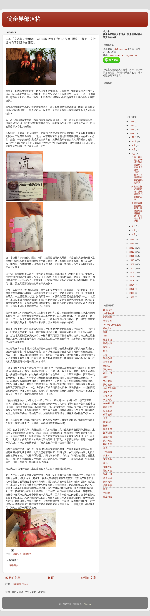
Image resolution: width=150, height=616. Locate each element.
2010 (132, 260)
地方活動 (107, 381)
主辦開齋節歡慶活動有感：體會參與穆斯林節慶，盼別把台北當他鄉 (136, 212)
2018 (132, 125)
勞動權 (106, 493)
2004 (132, 285)
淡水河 (106, 455)
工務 (105, 355)
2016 (132, 133)
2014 (132, 243)
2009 (132, 264)
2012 (132, 252)
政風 (105, 448)
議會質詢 (107, 321)
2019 (132, 121)
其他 (105, 463)
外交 (105, 418)
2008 (132, 268)
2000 (132, 293)
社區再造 (107, 470)
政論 (105, 332)
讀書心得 (17, 554)
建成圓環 (107, 433)
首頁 (51, 577)
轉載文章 (107, 444)
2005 (132, 280)
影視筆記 (107, 411)
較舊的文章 (88, 577)
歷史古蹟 (107, 340)
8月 (134, 149)
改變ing (106, 347)
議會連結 (107, 478)
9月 (134, 145)
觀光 (105, 425)
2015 (132, 239)
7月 (134, 153)
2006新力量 (108, 403)
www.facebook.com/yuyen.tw (123, 55)
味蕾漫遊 (107, 459)
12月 (134, 137)
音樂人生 (107, 392)
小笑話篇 (107, 452)
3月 (134, 230)
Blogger (87, 604)
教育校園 (107, 414)
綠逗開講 (107, 497)
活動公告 (107, 369)
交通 (105, 336)
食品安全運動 (109, 388)
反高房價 (107, 485)
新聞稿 (106, 366)
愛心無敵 (107, 384)
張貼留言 (14, 565)
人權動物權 (108, 313)
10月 (134, 141)
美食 (105, 489)
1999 (132, 297)
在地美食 (107, 399)
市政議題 (107, 317)
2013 (132, 248)
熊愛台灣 (107, 429)
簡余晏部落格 (24, 19)
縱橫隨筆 (107, 343)
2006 (132, 276)
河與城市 (107, 482)
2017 (132, 129)
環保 (105, 351)
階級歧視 (107, 474)
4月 (134, 226)
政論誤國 (107, 437)
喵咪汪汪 (107, 377)
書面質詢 (107, 407)
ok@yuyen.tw (120, 49)
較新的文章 (12, 577)
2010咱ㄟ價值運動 (112, 325)
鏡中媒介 (107, 328)
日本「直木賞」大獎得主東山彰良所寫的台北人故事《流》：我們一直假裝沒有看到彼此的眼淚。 (136, 170)
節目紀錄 (107, 310)
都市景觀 (107, 362)
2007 (132, 272)
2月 (134, 234)
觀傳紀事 (27, 554)
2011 (132, 256)
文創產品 (107, 467)
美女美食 (107, 440)
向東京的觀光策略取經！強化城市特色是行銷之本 (136, 192)
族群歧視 (107, 373)
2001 (132, 289)
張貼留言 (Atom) (20, 584)
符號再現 (107, 396)
